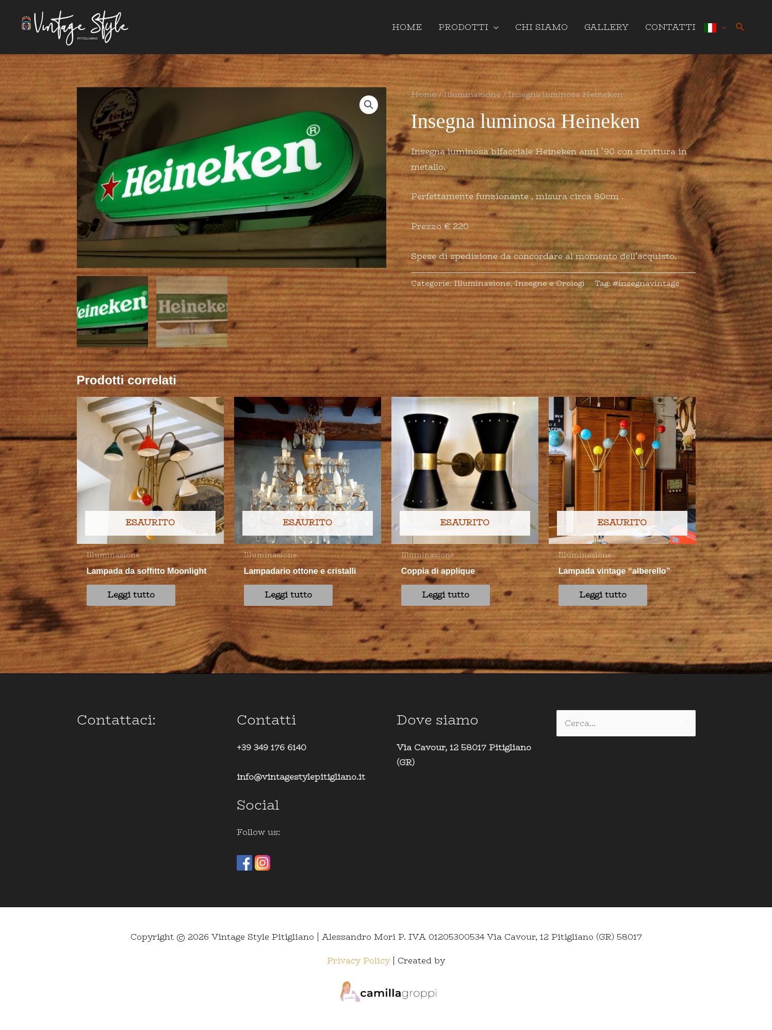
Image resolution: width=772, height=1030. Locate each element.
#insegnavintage (646, 283)
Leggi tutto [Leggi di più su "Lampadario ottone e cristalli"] (288, 594)
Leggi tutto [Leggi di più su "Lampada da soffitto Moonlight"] (131, 594)
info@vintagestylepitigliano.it (301, 776)
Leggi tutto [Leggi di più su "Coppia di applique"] (445, 594)
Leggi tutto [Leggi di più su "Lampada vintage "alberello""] (603, 594)
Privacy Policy (358, 960)
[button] (740, 27)
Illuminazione (472, 94)
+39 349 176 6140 (271, 747)
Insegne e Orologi (550, 283)
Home (423, 94)
